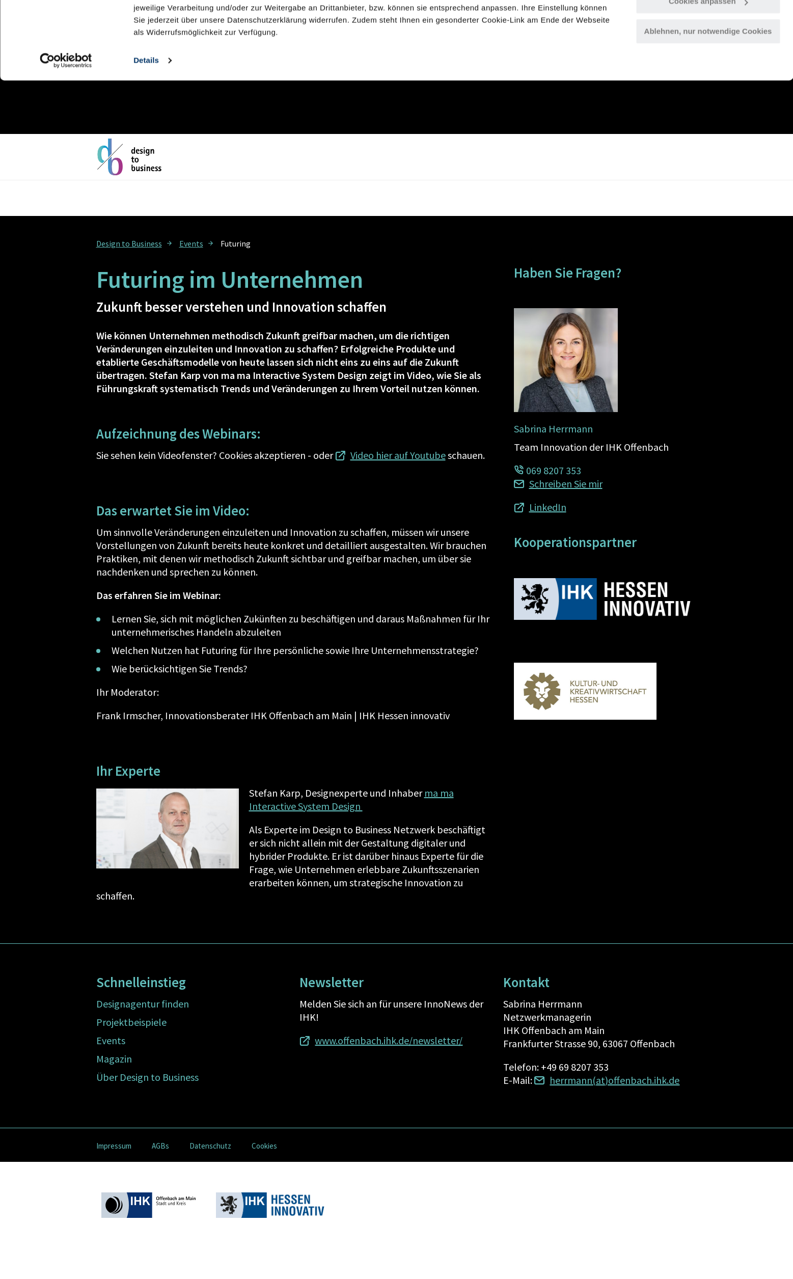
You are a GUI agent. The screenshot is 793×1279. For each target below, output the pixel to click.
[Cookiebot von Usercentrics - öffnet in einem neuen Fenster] (66, 114)
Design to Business (129, 243)
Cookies (264, 1146)
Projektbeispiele (131, 1022)
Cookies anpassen (708, 55)
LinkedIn (547, 507)
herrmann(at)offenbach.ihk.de (614, 1080)
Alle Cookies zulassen (708, 25)
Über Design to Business (147, 1077)
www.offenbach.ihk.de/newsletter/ (388, 1040)
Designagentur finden (142, 1003)
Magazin (114, 1058)
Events (191, 243)
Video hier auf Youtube (398, 455)
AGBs (160, 1146)
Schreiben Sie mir (566, 483)
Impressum (113, 1146)
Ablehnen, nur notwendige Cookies (708, 84)
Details (146, 114)
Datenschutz (210, 1146)
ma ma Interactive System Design (351, 799)
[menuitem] (135, 243)
